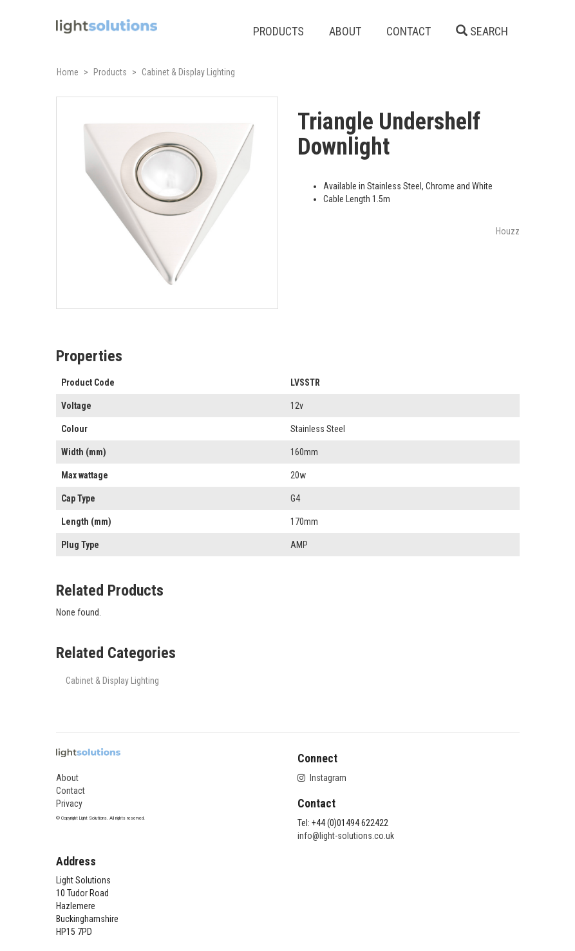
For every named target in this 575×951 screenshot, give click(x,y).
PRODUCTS (278, 31)
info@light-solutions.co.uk (345, 836)
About (67, 778)
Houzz (508, 231)
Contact (70, 791)
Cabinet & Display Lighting (112, 680)
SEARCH (482, 31)
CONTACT (408, 31)
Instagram (321, 778)
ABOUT (345, 31)
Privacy (69, 803)
